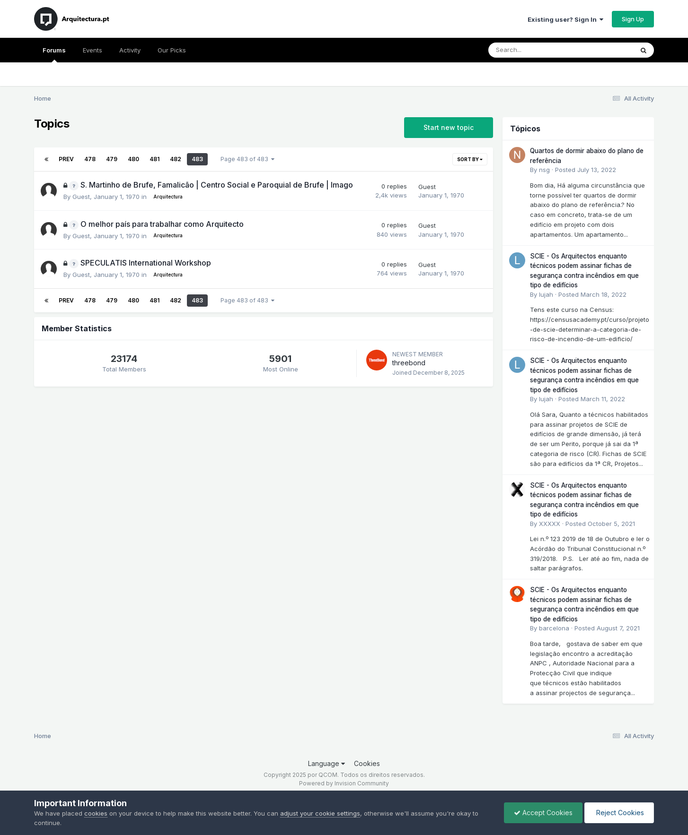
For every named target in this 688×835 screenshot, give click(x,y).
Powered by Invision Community (344, 783)
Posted (585, 169)
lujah (546, 294)
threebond (408, 363)
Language (326, 763)
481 (154, 159)
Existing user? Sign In (565, 19)
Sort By (470, 159)
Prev (66, 159)
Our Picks (172, 50)
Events (92, 50)
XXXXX (549, 523)
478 (90, 159)
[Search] (535, 50)
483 (197, 159)
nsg (544, 169)
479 (111, 159)
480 (133, 159)
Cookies (367, 763)
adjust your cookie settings (320, 813)
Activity (130, 50)
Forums (54, 54)
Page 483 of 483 (247, 159)
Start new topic (448, 127)
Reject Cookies (619, 813)
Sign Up (633, 19)
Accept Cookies (543, 813)
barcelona (554, 628)
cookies (95, 813)
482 (175, 159)
